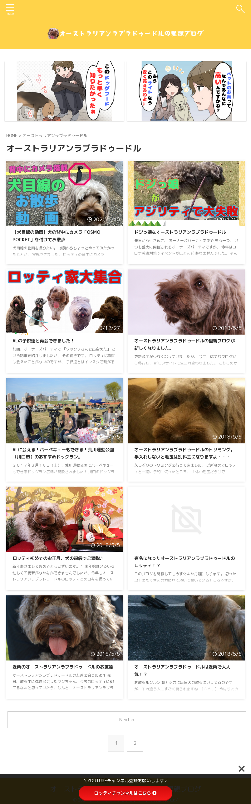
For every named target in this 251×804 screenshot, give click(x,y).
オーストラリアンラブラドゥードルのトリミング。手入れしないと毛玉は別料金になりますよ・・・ (184, 457)
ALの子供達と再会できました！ (47, 340)
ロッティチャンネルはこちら (125, 793)
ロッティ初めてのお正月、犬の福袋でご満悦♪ (64, 558)
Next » (126, 719)
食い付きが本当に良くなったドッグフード (47, 52)
